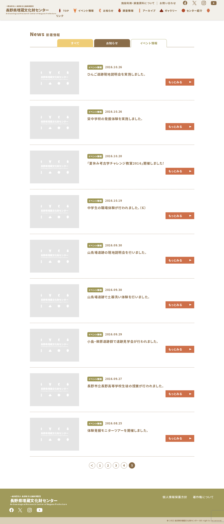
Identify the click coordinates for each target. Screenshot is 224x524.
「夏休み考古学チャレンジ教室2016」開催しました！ (125, 163)
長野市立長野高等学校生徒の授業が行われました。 (125, 385)
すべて (75, 43)
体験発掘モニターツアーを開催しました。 (117, 430)
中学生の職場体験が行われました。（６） (116, 207)
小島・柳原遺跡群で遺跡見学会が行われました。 (122, 341)
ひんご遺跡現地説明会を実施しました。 (116, 74)
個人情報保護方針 (174, 497)
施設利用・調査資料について (138, 3)
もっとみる (175, 82)
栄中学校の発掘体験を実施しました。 (115, 118)
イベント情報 (148, 43)
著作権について (203, 497)
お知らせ (112, 43)
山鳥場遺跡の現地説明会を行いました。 (117, 252)
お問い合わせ (168, 3)
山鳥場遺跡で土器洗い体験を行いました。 (118, 296)
